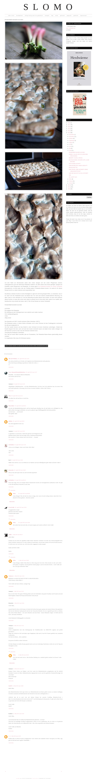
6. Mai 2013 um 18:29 (23, 655)
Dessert (14, 345)
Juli (70, 144)
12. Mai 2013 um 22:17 (18, 668)
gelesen (62, 15)
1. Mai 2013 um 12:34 (19, 576)
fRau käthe (11, 405)
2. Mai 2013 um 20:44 (19, 603)
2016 (69, 126)
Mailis (10, 534)
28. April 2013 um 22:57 (31, 372)
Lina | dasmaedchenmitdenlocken (17, 372)
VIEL (70, 175)
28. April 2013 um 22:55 (23, 358)
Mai (70, 148)
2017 (69, 124)
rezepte (47, 15)
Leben (34, 345)
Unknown (11, 576)
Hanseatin (11, 470)
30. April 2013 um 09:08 (24, 493)
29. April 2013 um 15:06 (17, 460)
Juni (70, 146)
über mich (11, 15)
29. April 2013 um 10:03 (19, 431)
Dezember (71, 134)
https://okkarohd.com (70, 28)
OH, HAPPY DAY (73, 177)
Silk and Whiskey (13, 358)
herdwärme (19, 15)
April (70, 150)
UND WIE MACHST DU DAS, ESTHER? (78, 173)
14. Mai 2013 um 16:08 (17, 686)
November (71, 136)
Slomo (50, 7)
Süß (47, 345)
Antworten (11, 367)
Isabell (10, 686)
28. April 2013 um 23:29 (19, 384)
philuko (10, 421)
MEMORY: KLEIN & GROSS (75, 158)
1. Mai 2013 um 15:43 (18, 591)
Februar (71, 181)
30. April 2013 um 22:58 (20, 507)
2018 (69, 122)
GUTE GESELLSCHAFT (74, 163)
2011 (69, 187)
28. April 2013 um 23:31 (17, 395)
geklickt (76, 15)
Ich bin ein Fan (20, 345)
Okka (14, 493)
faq (52, 15)
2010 (69, 189)
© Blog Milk (35, 778)
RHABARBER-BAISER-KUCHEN (77, 152)
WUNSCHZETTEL (73, 167)
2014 (69, 130)
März (70, 179)
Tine (10, 395)
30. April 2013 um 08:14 (20, 480)
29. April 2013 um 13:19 (20, 444)
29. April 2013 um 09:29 (18, 421)
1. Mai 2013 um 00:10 (17, 534)
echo (56, 15)
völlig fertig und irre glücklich (34, 15)
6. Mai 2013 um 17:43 (18, 625)
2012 (69, 185)
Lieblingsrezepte (41, 345)
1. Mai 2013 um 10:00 (23, 560)
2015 (69, 128)
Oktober (71, 138)
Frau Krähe (11, 507)
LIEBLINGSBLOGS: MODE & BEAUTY (78, 165)
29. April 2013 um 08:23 (20, 405)
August (71, 142)
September (72, 140)
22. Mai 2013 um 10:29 (18, 713)
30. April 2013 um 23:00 (24, 522)
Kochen (26, 345)
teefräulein (11, 444)
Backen (10, 345)
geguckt (69, 15)
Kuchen (31, 345)
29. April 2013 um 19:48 (19, 470)
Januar (71, 183)
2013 (69, 132)
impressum (83, 15)
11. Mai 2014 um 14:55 (15, 736)
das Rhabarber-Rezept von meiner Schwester (50, 286)
